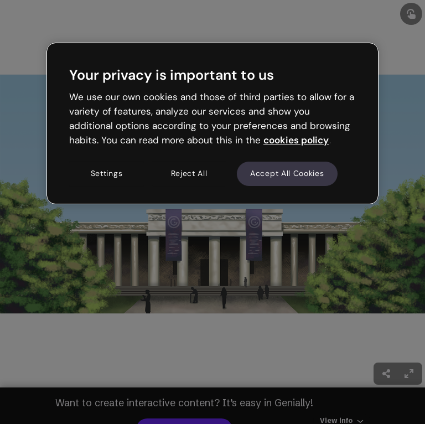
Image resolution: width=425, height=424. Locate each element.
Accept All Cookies (287, 174)
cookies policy (296, 140)
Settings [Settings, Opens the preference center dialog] (107, 174)
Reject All (189, 174)
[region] (212, 123)
